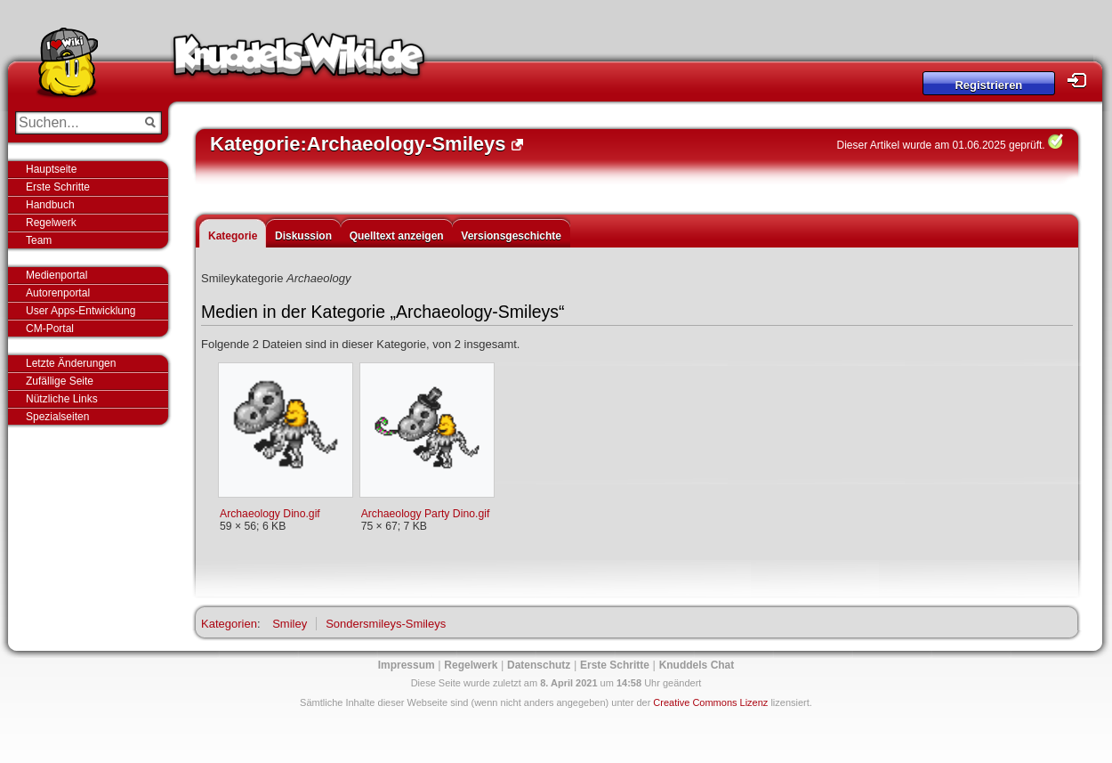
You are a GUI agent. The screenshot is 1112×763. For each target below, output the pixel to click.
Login (1082, 80)
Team (39, 240)
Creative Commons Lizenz (710, 702)
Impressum (406, 665)
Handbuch (50, 205)
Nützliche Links (62, 399)
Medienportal (56, 275)
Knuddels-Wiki (299, 60)
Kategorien (229, 623)
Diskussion (303, 236)
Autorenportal (58, 293)
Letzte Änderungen (71, 363)
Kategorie (232, 236)
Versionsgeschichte (511, 236)
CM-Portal (50, 328)
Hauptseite (51, 169)
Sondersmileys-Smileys (386, 623)
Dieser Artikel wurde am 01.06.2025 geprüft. (941, 145)
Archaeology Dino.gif (270, 513)
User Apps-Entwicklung (80, 310)
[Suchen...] (76, 123)
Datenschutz (538, 665)
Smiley (289, 623)
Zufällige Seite (59, 381)
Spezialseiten (57, 416)
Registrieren (988, 85)
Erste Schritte (58, 187)
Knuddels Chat (697, 665)
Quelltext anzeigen (397, 236)
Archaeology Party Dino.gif (425, 513)
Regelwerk (51, 222)
